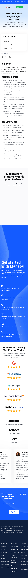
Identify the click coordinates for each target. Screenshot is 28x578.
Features (3, 546)
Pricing (3, 549)
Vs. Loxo (23, 558)
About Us (4, 543)
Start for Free (5, 561)
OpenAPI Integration (14, 556)
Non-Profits (14, 571)
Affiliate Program (13, 561)
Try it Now (14, 512)
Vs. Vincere (24, 555)
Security (13, 565)
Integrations (14, 546)
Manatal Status (15, 549)
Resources (4, 552)
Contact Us (14, 543)
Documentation (15, 552)
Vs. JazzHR (23, 552)
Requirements (7, 48)
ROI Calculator (5, 568)
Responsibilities (8, 45)
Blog (2, 555)
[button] (8, 7)
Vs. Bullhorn (24, 543)
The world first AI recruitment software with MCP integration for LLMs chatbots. (14, 2)
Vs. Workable (24, 546)
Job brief (6, 41)
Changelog (14, 568)
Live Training (5, 565)
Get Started (19, 7)
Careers (3, 558)
